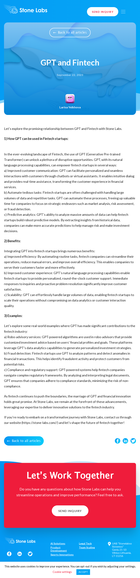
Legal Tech (85, 543)
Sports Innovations (62, 554)
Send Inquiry (102, 11)
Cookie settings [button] (62, 571)
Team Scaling (87, 547)
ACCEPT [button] (83, 572)
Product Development (58, 549)
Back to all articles (70, 32)
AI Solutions (57, 543)
